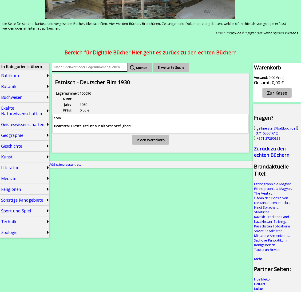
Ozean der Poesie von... (272, 198)
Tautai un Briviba (267, 249)
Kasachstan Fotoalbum (272, 226)
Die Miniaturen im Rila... (272, 202)
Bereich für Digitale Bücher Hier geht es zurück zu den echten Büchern (150, 52)
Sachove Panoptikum (270, 240)
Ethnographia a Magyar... (273, 183)
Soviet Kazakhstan (268, 230)
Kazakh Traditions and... (272, 216)
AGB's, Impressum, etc (65, 164)
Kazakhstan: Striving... (270, 221)
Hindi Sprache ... (266, 207)
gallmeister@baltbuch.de (274, 128)
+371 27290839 (267, 138)
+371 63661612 (276, 130)
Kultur (258, 288)
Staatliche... (262, 212)
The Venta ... (263, 193)
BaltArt (259, 283)
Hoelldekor (262, 279)
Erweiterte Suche (171, 67)
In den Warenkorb (150, 140)
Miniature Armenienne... (272, 235)
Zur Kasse (277, 93)
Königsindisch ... (266, 244)
